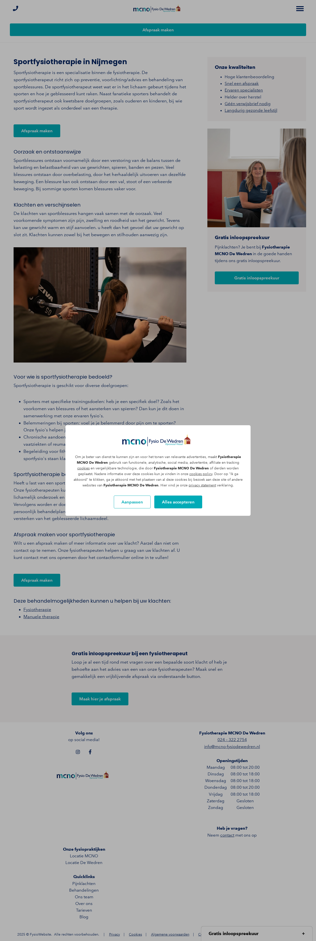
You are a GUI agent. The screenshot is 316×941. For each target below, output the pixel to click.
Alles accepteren (178, 501)
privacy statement (202, 485)
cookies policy (200, 474)
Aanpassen (132, 501)
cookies (83, 468)
